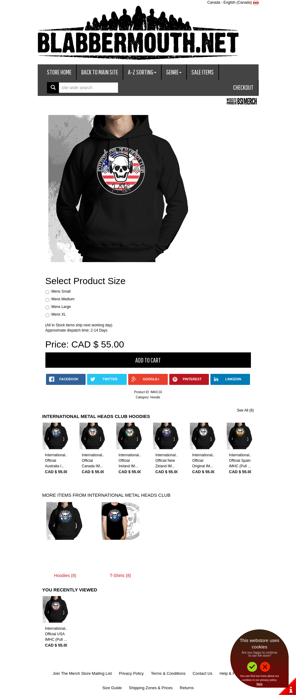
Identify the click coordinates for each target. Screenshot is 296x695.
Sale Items (202, 72)
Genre (174, 72)
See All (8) (245, 410)
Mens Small (61, 291)
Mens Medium (63, 299)
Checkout (243, 87)
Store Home (59, 72)
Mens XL (59, 314)
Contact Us (202, 673)
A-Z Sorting (142, 72)
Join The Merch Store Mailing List (82, 673)
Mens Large (61, 307)
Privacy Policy (131, 673)
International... (56, 455)
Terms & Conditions (168, 673)
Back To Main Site (99, 72)
